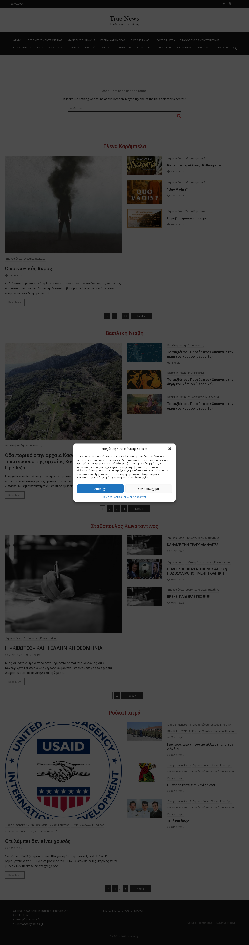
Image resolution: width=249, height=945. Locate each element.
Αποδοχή (100, 489)
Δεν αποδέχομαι (149, 489)
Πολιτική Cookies (112, 496)
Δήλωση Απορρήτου (135, 496)
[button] (170, 449)
